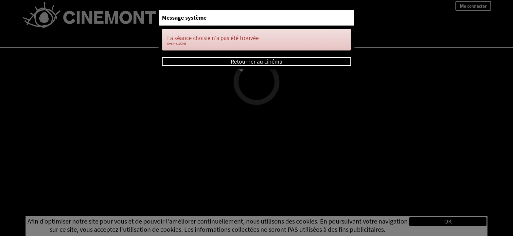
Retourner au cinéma (256, 61)
